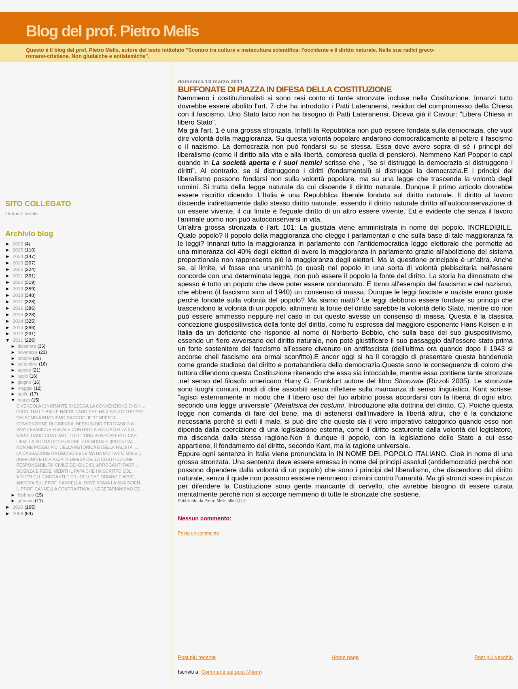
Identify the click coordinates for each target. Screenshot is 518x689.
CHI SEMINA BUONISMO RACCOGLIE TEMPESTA (66, 417)
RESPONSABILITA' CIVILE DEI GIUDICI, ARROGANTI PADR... (77, 465)
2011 (18, 339)
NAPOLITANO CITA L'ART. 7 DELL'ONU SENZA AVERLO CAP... (78, 435)
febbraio (26, 494)
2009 (18, 513)
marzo (25, 399)
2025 (18, 249)
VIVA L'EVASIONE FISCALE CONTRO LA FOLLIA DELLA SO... (77, 429)
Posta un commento (198, 532)
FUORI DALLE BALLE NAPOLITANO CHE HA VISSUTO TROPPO (80, 411)
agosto (25, 370)
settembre (28, 363)
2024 (18, 256)
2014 (18, 320)
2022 (18, 269)
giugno (25, 382)
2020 (18, 282)
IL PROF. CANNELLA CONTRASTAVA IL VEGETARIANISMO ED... (80, 488)
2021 (18, 275)
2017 (18, 301)
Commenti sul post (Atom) (231, 672)
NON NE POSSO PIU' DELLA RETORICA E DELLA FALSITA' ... (77, 447)
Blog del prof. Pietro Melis (112, 31)
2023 (18, 262)
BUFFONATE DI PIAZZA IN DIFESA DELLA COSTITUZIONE (74, 459)
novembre (28, 352)
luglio (24, 376)
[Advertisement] (345, 592)
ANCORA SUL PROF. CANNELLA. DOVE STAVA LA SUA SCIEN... (80, 482)
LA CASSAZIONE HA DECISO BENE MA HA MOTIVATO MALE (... (79, 453)
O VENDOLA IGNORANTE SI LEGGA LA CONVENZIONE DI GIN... (80, 406)
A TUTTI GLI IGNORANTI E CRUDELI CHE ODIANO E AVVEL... (78, 476)
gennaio (26, 500)
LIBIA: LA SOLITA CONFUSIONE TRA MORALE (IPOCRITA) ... (76, 441)
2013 (18, 327)
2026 (18, 243)
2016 (18, 308)
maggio (26, 388)
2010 (18, 506)
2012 (18, 333)
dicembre (28, 346)
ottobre (25, 358)
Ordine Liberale (21, 213)
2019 (18, 288)
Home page (345, 657)
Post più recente (197, 657)
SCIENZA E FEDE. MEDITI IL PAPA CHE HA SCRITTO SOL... (75, 471)
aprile (24, 393)
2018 (18, 295)
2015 (18, 314)
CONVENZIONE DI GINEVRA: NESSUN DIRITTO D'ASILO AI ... (78, 423)
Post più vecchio (493, 657)
